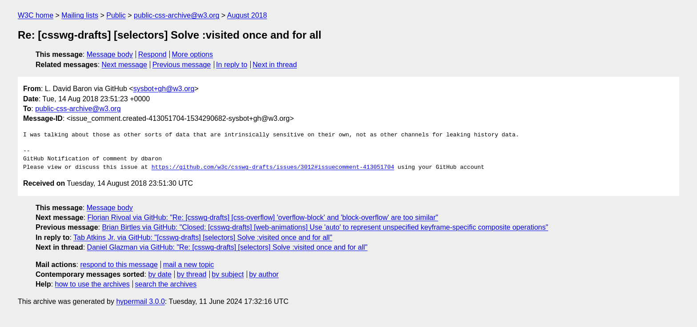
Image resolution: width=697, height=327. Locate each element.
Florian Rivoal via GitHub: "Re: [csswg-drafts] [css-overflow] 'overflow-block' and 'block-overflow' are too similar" (263, 217)
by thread (192, 274)
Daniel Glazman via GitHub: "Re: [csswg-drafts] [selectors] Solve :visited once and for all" (227, 247)
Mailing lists (79, 15)
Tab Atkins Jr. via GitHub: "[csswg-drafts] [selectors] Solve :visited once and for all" (202, 237)
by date (159, 274)
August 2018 (247, 15)
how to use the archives (92, 284)
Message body (110, 54)
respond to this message (118, 264)
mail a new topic (188, 264)
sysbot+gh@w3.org (164, 88)
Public (116, 15)
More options (192, 54)
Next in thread (274, 64)
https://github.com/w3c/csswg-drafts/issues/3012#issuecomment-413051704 (273, 167)
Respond (152, 54)
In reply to (231, 64)
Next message (124, 64)
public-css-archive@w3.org (176, 15)
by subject (228, 274)
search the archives (166, 284)
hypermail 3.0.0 (140, 301)
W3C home (35, 15)
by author (264, 274)
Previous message (181, 64)
